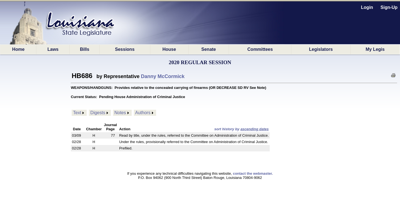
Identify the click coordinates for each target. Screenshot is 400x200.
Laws (53, 49)
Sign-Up (389, 7)
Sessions (124, 49)
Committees (260, 49)
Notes (120, 112)
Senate (208, 49)
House (169, 49)
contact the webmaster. (253, 173)
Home (18, 49)
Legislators (320, 49)
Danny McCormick (162, 76)
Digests (97, 112)
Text (77, 112)
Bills (84, 49)
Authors (143, 112)
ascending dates (254, 129)
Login (367, 7)
